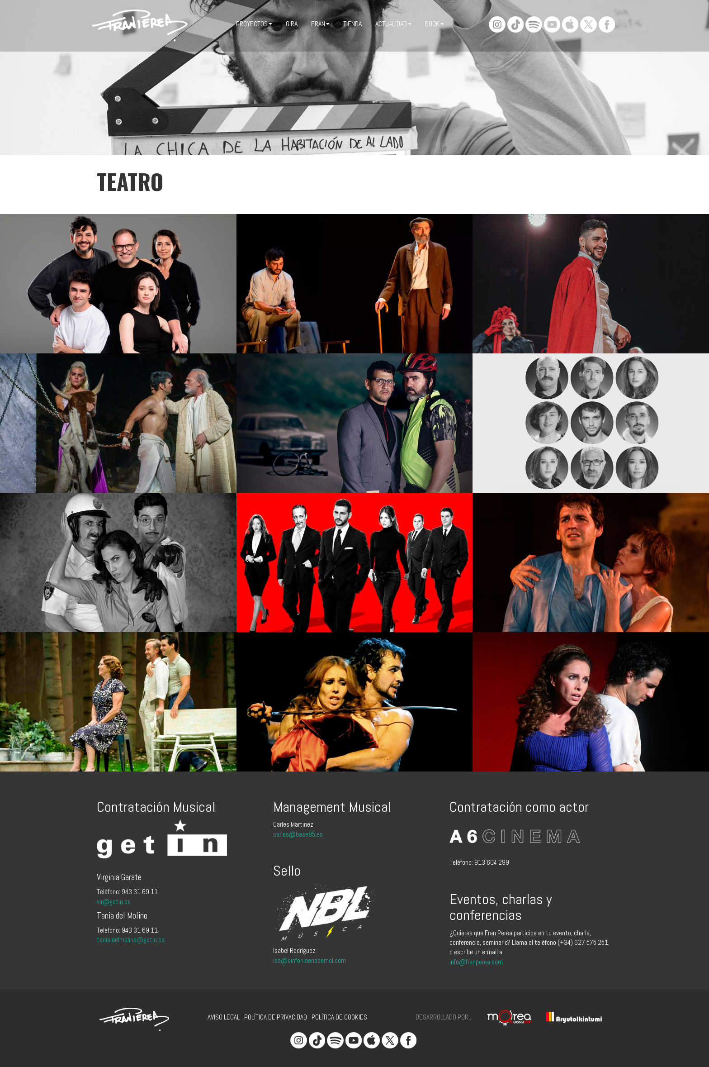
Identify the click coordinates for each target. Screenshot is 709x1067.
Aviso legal (224, 1017)
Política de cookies (339, 1017)
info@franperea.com (476, 961)
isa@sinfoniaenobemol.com (309, 960)
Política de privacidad (275, 1017)
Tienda (352, 24)
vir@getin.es (114, 901)
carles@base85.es (298, 834)
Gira (292, 24)
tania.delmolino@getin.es (131, 939)
